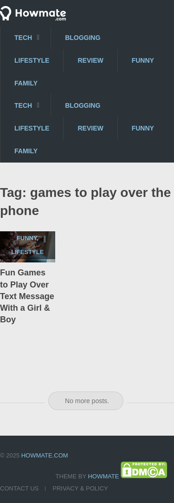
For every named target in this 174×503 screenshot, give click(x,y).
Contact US (19, 488)
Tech (23, 37)
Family (26, 83)
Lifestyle (31, 60)
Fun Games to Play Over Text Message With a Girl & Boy (27, 296)
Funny (143, 60)
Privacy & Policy (80, 488)
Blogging (82, 37)
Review (90, 60)
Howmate (103, 476)
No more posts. (87, 401)
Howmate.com (44, 455)
